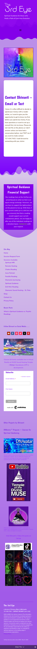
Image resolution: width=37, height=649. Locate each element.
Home (6, 253)
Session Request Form (12, 256)
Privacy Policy (9, 301)
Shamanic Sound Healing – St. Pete (17, 290)
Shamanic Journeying (12, 280)
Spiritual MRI (10, 263)
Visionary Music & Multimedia (19, 609)
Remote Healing (11, 266)
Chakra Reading (11, 269)
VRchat (12, 365)
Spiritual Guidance (11, 283)
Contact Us (23, 224)
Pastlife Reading (11, 276)
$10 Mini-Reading (11, 287)
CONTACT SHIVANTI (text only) (21, 611)
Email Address (11, 379)
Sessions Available (10, 260)
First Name (9, 389)
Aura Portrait (10, 273)
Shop (5, 294)
